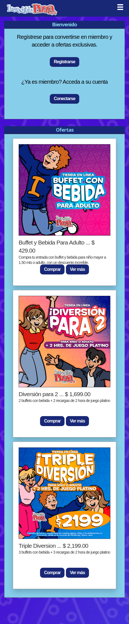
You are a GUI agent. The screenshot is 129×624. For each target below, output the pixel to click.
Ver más (77, 269)
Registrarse (64, 61)
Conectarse (64, 98)
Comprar (52, 269)
